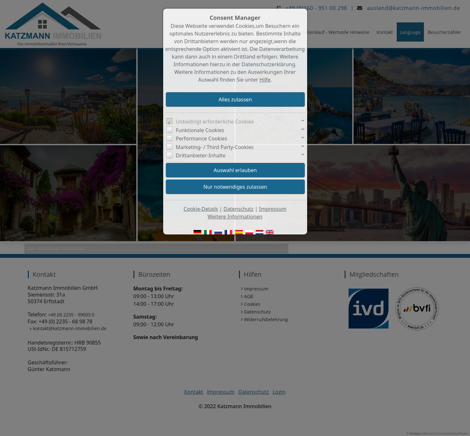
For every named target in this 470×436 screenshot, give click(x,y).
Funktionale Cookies (200, 130)
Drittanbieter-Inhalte (201, 155)
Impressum (273, 208)
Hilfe (265, 79)
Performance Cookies (201, 138)
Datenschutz (239, 208)
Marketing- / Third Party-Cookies (214, 147)
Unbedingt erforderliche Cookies (215, 121)
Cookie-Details (201, 208)
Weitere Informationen (235, 216)
